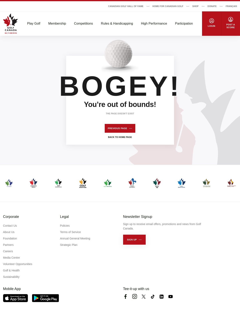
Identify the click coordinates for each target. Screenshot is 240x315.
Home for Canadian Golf (167, 6)
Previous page (117, 128)
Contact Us (10, 225)
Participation (184, 23)
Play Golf (33, 23)
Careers (8, 251)
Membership (57, 23)
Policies (65, 225)
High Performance (154, 23)
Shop (195, 6)
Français (231, 6)
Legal (64, 217)
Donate (212, 6)
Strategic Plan (68, 244)
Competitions (83, 23)
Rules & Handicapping (117, 23)
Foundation (10, 238)
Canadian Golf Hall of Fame (125, 6)
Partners (8, 244)
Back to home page (120, 137)
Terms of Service (70, 232)
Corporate (11, 217)
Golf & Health (11, 270)
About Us (9, 232)
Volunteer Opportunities (17, 264)
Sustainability (11, 276)
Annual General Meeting (75, 238)
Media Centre (11, 257)
